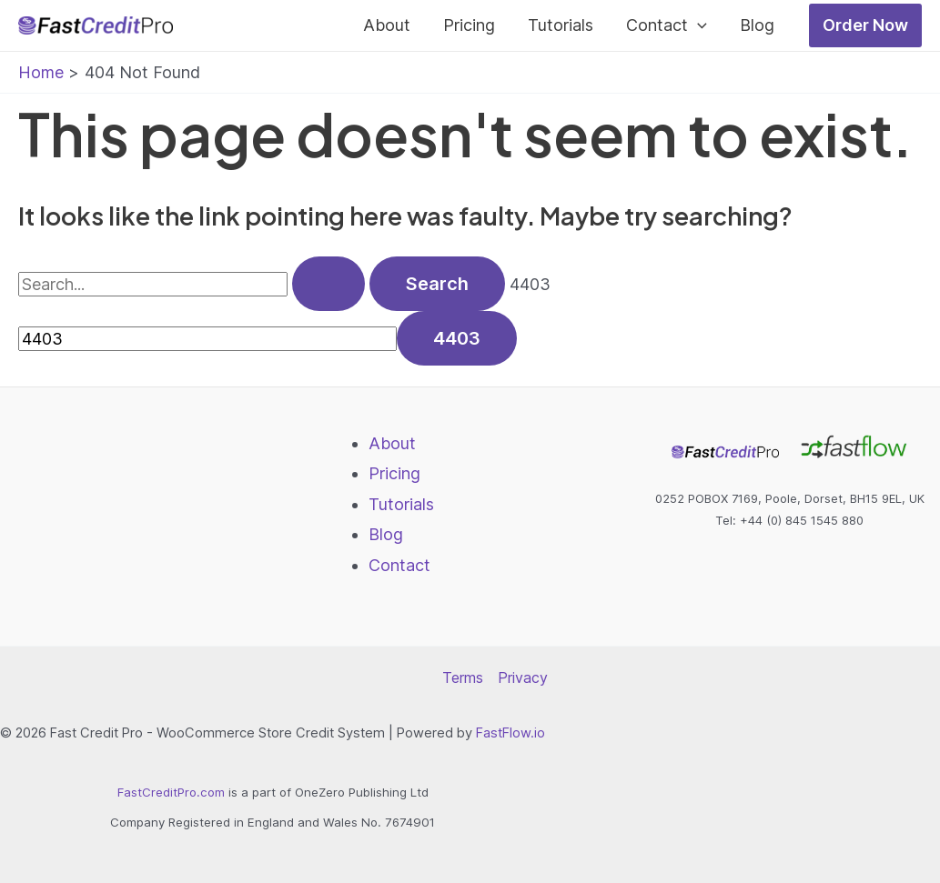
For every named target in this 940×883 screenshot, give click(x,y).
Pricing (469, 25)
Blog (757, 25)
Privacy (523, 677)
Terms (462, 677)
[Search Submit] (328, 283)
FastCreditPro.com (171, 792)
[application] (697, 25)
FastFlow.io (510, 733)
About (386, 25)
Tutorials (560, 25)
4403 (530, 284)
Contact (666, 25)
